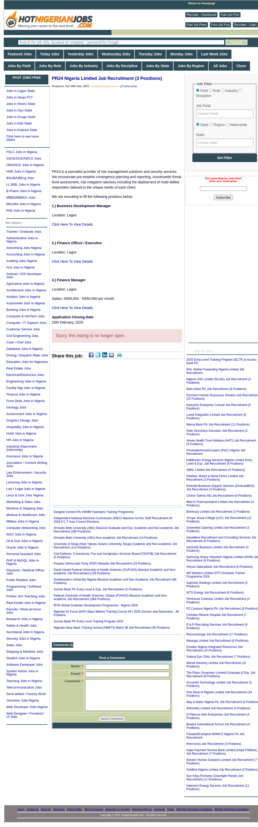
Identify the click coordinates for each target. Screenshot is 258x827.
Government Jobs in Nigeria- (27, 414)
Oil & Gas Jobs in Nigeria (24, 541)
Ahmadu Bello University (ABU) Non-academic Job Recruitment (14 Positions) (106, 537)
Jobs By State (157, 66)
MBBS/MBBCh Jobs (20, 197)
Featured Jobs (20, 54)
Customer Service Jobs (23, 329)
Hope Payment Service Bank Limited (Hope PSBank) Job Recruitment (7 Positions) (221, 751)
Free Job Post (220, 25)
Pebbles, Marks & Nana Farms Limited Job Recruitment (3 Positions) (214, 477)
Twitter (170, 809)
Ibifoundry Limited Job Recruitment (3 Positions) (218, 708)
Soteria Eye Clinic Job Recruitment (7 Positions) (218, 656)
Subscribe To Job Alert (117, 809)
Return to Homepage (201, 3)
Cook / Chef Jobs (18, 342)
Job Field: (203, 106)
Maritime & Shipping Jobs (24, 508)
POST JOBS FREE (27, 77)
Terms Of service (93, 809)
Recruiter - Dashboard (201, 15)
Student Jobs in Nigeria (23, 658)
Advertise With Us (142, 809)
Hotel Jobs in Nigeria (21, 433)
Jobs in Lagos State (20, 91)
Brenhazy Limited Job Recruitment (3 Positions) (218, 511)
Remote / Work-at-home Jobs (23, 610)
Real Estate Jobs (18, 368)
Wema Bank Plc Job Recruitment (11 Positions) (218, 424)
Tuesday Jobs (150, 54)
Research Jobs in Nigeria (24, 619)
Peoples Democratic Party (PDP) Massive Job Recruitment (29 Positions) (102, 563)
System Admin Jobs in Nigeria (22, 672)
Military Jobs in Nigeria (22, 521)
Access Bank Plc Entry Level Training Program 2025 (88, 621)
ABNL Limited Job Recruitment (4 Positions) (215, 470)
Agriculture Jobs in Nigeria (25, 284)
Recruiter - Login (245, 25)
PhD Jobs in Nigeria (20, 210)
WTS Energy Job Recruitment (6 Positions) (215, 592)
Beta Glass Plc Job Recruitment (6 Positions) (216, 389)
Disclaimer (59, 809)
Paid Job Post (230, 15)
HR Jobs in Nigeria (19, 440)
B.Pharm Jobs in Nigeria (23, 191)
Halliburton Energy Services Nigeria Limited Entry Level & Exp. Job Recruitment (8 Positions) (219, 461)
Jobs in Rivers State (20, 104)
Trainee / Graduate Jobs (23, 231)
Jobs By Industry (84, 66)
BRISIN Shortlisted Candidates (232, 809)
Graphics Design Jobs (22, 420)
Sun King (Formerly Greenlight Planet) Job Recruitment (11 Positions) (214, 777)
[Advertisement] (117, 129)
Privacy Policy (74, 809)
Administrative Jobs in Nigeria (22, 239)
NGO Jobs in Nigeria (21, 534)
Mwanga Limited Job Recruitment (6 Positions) (217, 640)
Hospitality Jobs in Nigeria (25, 427)
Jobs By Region (191, 66)
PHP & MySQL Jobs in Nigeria (22, 562)
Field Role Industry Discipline (219, 93)
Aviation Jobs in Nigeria (23, 297)
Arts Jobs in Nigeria (20, 267)
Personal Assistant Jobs (23, 554)
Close (241, 66)
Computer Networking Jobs (26, 528)
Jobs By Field (19, 66)
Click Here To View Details (72, 224)
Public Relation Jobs (21, 580)
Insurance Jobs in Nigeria (24, 456)
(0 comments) (128, 86)
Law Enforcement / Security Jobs (26, 474)
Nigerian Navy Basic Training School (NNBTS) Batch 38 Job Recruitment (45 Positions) (112, 627)
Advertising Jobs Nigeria (23, 248)
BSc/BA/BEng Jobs (20, 178)
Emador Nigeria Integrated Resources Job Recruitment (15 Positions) (214, 648)
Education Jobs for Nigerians (27, 362)
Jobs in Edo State (19, 123)
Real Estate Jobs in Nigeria (26, 603)
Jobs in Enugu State (20, 117)
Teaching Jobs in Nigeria (24, 681)
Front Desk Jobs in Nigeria (25, 401)
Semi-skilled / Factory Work (26, 694)
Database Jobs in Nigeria (24, 349)
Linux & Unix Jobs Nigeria (25, 495)
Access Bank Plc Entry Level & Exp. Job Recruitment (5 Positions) (98, 589)
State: (200, 135)
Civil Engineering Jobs (22, 336)
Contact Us (32, 809)
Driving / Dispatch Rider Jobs (27, 355)
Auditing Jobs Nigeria (21, 261)
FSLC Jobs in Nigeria (21, 152)
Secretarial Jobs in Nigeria (25, 632)
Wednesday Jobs (116, 54)
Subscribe (223, 197)
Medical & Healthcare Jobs (25, 515)
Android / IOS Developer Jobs (24, 275)
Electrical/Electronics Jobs (25, 375)
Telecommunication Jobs (24, 687)
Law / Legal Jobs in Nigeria (25, 489)
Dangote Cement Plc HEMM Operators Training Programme (94, 512)
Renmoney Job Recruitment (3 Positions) (213, 744)
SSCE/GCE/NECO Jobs (23, 158)
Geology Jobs (16, 407)
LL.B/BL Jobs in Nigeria (23, 184)
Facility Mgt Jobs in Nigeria (25, 388)
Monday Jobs (181, 54)
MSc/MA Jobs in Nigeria (23, 204)
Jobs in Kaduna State (21, 130)
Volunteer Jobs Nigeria (22, 700)
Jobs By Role (50, 66)
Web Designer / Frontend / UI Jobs (25, 715)
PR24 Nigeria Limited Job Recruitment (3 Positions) (107, 78)
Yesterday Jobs (80, 54)
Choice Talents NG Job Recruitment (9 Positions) (219, 495)
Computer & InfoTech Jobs (25, 316)
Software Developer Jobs (24, 664)
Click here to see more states (22, 138)
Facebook (159, 809)
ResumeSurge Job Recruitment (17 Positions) (216, 634)
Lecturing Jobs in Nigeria (24, 482)
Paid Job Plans (197, 25)
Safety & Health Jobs (21, 625)
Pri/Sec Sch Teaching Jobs (25, 596)
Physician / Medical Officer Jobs (25, 571)
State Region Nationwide (221, 125)
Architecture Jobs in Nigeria (26, 290)
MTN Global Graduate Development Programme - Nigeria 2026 (96, 605)
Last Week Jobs (214, 54)
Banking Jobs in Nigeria (23, 310)
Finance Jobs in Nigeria (23, 394)
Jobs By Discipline (122, 66)
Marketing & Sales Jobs (23, 502)
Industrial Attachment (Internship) (21, 448)
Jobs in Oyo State (19, 110)
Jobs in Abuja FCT (19, 97)
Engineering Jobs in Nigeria (26, 381)
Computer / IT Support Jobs (26, 323)
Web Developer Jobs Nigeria (27, 707)
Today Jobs (49, 54)
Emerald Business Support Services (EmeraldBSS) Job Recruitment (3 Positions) (220, 487)
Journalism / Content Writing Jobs (26, 464)
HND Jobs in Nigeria (21, 171)
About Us (46, 809)
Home (21, 809)
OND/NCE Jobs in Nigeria (25, 165)
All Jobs (220, 66)
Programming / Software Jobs (23, 588)
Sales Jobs (14, 645)
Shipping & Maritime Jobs (24, 651)
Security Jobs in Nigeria (23, 638)
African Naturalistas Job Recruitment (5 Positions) (219, 567)
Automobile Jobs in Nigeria (25, 303)
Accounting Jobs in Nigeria (25, 254)
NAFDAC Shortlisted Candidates (194, 809)
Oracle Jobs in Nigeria (22, 547)
